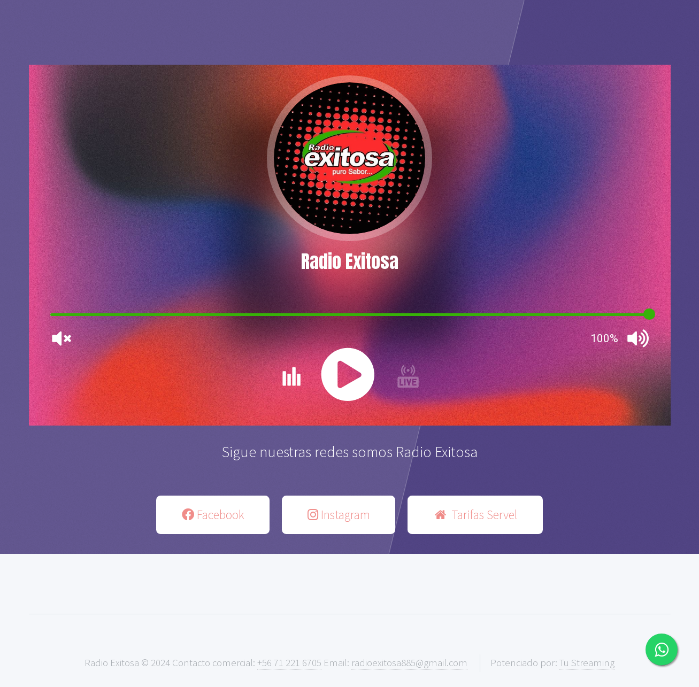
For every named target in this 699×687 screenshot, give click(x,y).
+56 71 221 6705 (289, 663)
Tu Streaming (586, 663)
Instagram (339, 514)
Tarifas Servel (475, 514)
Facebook (213, 514)
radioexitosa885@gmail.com (409, 663)
